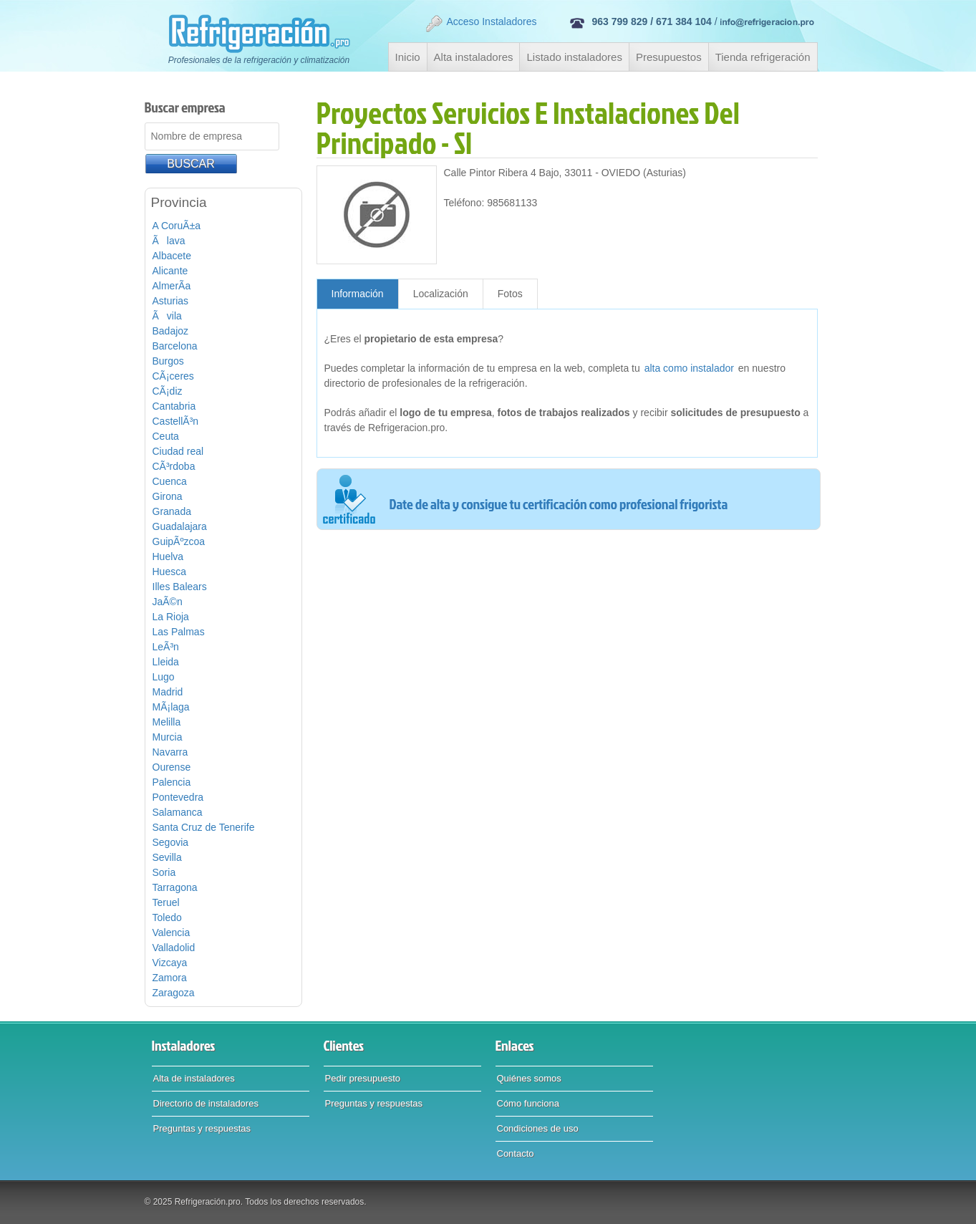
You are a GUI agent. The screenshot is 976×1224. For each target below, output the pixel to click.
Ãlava (169, 240)
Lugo (164, 677)
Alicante (170, 270)
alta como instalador (689, 368)
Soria (164, 872)
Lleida (166, 662)
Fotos (510, 293)
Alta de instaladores (194, 1078)
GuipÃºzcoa (179, 541)
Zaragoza (174, 992)
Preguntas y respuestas (202, 1128)
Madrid (168, 692)
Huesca (169, 571)
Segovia (171, 842)
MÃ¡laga (171, 707)
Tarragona (175, 887)
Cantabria (174, 406)
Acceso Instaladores (480, 23)
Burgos (168, 361)
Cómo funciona (528, 1103)
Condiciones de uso (538, 1128)
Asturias (171, 301)
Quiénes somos (529, 1078)
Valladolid (174, 947)
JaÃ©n (168, 601)
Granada (172, 511)
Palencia (172, 782)
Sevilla (167, 857)
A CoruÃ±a (177, 225)
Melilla (167, 722)
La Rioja (171, 616)
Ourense (172, 767)
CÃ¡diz (168, 391)
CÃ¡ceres (173, 376)
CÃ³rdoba (174, 466)
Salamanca (178, 812)
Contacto (515, 1153)
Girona (168, 496)
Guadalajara (180, 526)
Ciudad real (178, 451)
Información (358, 293)
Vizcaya (170, 962)
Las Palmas (179, 631)
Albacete (172, 255)
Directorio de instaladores (206, 1103)
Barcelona (175, 346)
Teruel (166, 902)
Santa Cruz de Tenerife (204, 827)
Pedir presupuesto (363, 1078)
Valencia (171, 932)
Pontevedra (178, 797)
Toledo (167, 917)
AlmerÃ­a (172, 285)
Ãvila (167, 316)
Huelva (168, 556)
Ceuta (166, 436)
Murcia (168, 737)
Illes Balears (180, 586)
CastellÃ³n (176, 421)
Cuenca (170, 481)
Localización (440, 293)
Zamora (170, 977)
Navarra (170, 752)
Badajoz (171, 331)
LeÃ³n (166, 646)
